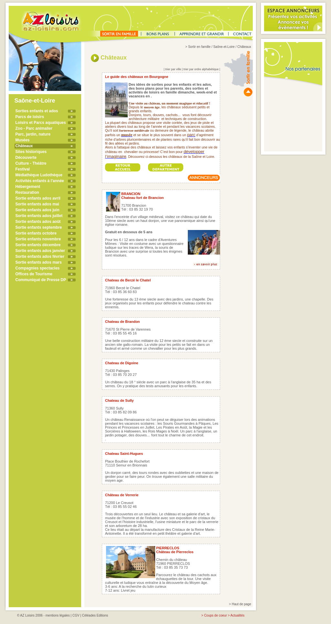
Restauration (27, 192)
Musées (23, 140)
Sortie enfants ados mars (39, 262)
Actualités (237, 615)
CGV (76, 615)
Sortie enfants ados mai (37, 204)
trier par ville (173, 69)
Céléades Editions (95, 615)
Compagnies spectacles (38, 268)
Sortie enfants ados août (38, 221)
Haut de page (241, 604)
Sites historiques (31, 151)
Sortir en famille (199, 47)
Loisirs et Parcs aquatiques (41, 122)
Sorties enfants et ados (37, 111)
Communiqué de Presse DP (41, 280)
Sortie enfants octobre (36, 233)
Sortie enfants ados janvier (40, 250)
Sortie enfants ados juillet (39, 215)
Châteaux (24, 146)
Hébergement (28, 186)
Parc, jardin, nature (33, 134)
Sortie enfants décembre (38, 245)
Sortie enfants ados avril (38, 198)
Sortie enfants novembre (38, 239)
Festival (23, 169)
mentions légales (58, 615)
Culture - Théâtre (31, 163)
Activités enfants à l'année (40, 181)
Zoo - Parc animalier (34, 128)
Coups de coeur (215, 615)
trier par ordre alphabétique (201, 69)
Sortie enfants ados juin (37, 210)
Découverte (26, 157)
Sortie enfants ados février (40, 256)
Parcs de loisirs (30, 117)
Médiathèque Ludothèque (39, 175)
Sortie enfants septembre (39, 227)
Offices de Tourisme (34, 274)
